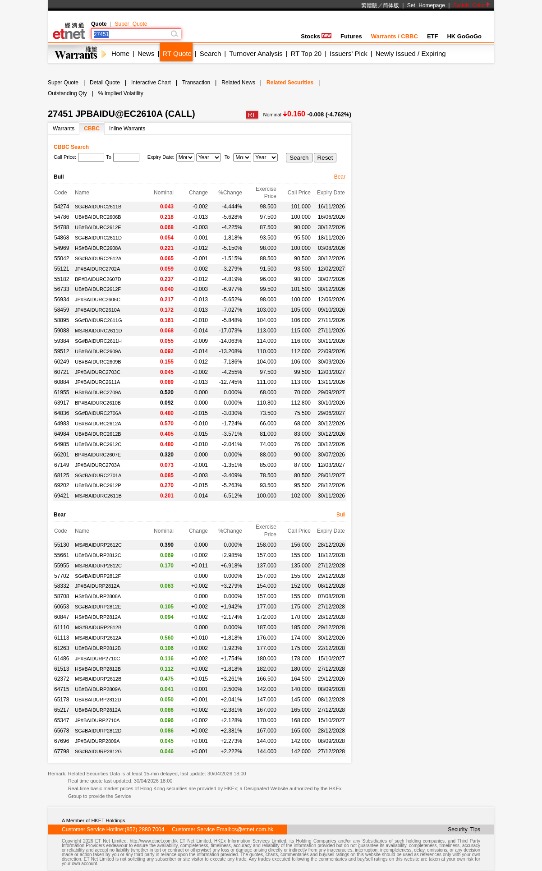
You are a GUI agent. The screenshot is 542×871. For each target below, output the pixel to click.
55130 (61, 545)
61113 (61, 638)
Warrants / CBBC (394, 36)
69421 (61, 496)
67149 (61, 465)
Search (210, 53)
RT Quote (176, 53)
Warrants (63, 128)
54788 (61, 227)
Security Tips (464, 829)
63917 (61, 403)
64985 (61, 444)
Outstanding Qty (67, 93)
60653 (61, 607)
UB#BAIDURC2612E (98, 227)
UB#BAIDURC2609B (98, 361)
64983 (61, 423)
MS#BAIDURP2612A (98, 638)
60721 (61, 372)
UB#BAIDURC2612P (98, 485)
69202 (61, 485)
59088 (61, 330)
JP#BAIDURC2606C (97, 299)
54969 (61, 248)
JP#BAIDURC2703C (97, 372)
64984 (61, 434)
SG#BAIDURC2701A (98, 475)
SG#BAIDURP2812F (98, 576)
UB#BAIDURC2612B (98, 434)
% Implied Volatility (120, 93)
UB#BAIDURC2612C (98, 444)
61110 (61, 627)
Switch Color (471, 5)
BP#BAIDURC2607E (98, 454)
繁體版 (369, 5)
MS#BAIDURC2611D (98, 330)
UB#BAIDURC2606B (98, 217)
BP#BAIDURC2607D (98, 279)
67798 (61, 751)
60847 (61, 617)
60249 (61, 362)
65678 (61, 731)
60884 (61, 382)
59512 (61, 351)
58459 (61, 310)
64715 (61, 689)
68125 (61, 475)
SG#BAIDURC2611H (98, 341)
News (146, 53)
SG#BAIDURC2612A (98, 258)
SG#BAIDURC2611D (98, 237)
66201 (61, 455)
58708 (61, 596)
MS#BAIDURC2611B (98, 495)
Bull (340, 515)
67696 (61, 741)
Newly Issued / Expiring (411, 53)
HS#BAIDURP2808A (98, 596)
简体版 (391, 5)
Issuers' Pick (348, 53)
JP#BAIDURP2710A (97, 720)
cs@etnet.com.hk (252, 829)
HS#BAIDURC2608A (98, 248)
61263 (61, 648)
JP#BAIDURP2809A (97, 741)
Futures (351, 36)
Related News (238, 82)
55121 (61, 269)
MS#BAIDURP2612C (98, 545)
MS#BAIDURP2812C (98, 565)
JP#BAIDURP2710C (97, 658)
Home (120, 53)
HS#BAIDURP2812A (98, 617)
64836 (61, 413)
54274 (61, 206)
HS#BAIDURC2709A (98, 392)
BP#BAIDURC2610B (98, 403)
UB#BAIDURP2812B (98, 648)
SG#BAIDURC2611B (98, 206)
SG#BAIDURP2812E (98, 606)
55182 (61, 279)
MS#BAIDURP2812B (98, 627)
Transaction (196, 82)
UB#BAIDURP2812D (98, 699)
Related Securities (289, 82)
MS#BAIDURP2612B (98, 679)
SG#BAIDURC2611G (98, 320)
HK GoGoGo (464, 36)
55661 (61, 555)
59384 (61, 341)
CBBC (92, 128)
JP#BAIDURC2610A (97, 310)
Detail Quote (105, 82)
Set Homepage (426, 5)
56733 (61, 289)
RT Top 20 (306, 53)
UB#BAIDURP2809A (98, 689)
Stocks (316, 36)
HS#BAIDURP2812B (98, 669)
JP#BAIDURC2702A (97, 269)
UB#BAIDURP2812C (98, 555)
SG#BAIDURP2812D (98, 730)
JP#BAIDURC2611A (97, 382)
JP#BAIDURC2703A (97, 465)
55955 (61, 565)
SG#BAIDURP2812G (98, 751)
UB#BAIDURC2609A (98, 351)
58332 (61, 586)
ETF (432, 36)
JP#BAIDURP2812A (97, 586)
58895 (61, 320)
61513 (61, 669)
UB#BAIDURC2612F (98, 289)
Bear (339, 177)
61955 (61, 392)
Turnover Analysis (256, 53)
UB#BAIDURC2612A (98, 423)
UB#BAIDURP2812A (98, 710)
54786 (61, 217)
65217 (61, 710)
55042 (61, 258)
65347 (61, 720)
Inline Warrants (127, 128)
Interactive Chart (151, 82)
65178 (61, 699)
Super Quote (131, 24)
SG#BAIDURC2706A (98, 413)
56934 (61, 299)
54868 (61, 238)
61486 (61, 658)
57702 (61, 576)
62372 (61, 679)
